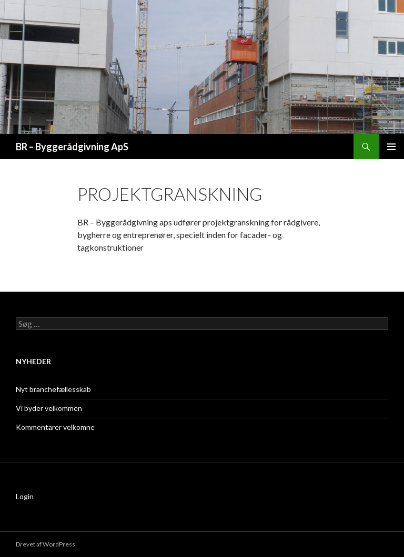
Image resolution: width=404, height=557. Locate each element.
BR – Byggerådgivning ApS (72, 146)
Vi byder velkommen (49, 408)
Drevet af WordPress (45, 544)
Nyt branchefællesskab (53, 389)
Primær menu (391, 146)
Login (25, 496)
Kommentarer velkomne (55, 426)
